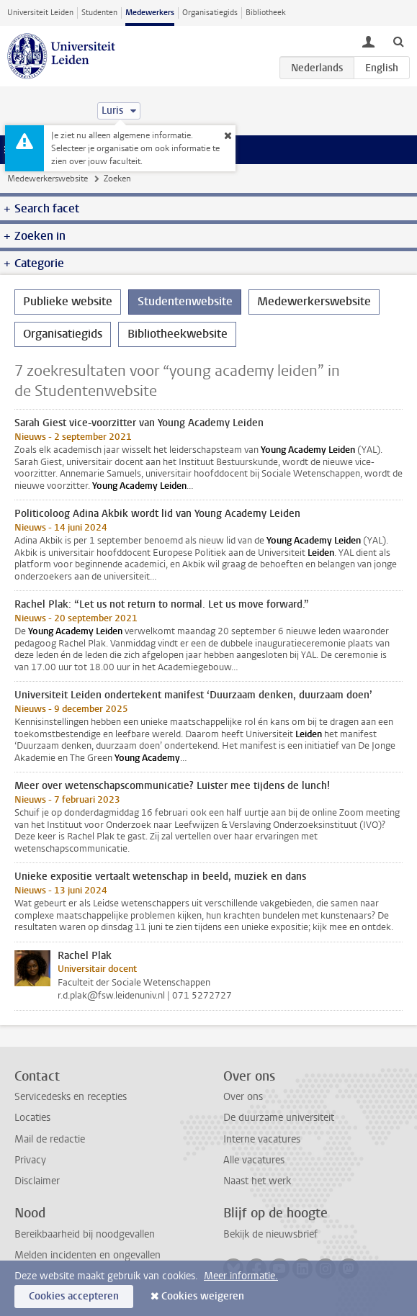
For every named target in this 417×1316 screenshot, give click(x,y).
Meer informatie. (241, 1276)
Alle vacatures (253, 1160)
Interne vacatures (261, 1139)
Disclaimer (37, 1181)
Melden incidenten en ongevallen (87, 1255)
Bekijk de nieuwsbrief (270, 1234)
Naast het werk (257, 1181)
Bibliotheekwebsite (177, 333)
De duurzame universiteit (278, 1118)
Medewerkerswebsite (47, 178)
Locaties (32, 1118)
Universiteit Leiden (40, 12)
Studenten (99, 12)
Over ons (243, 1097)
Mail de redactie (49, 1139)
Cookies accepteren (74, 1296)
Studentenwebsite (185, 301)
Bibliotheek (266, 12)
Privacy (30, 1160)
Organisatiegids (210, 12)
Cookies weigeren (202, 1296)
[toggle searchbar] (398, 41)
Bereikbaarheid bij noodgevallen (84, 1234)
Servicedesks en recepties (70, 1097)
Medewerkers (149, 12)
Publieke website (67, 301)
